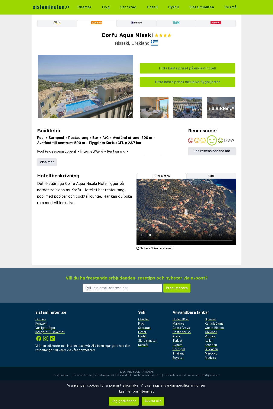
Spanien (210, 319)
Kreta (176, 336)
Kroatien (211, 345)
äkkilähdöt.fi (124, 375)
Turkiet (177, 340)
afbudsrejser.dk (104, 375)
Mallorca (178, 323)
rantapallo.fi (141, 375)
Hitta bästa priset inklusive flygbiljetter (187, 82)
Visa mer (47, 162)
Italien (209, 340)
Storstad (128, 7)
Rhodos (210, 336)
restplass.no (62, 375)
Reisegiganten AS (141, 371)
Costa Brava (181, 328)
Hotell (152, 7)
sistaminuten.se (82, 375)
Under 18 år (181, 319)
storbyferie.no (210, 375)
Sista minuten (201, 7)
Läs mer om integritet (136, 391)
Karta (211, 175)
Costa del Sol (182, 332)
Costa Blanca (214, 328)
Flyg (106, 7)
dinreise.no (191, 375)
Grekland (211, 332)
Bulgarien (211, 349)
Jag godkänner (124, 401)
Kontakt (40, 323)
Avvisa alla (152, 401)
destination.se (173, 375)
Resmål (231, 7)
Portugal (179, 349)
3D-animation (161, 176)
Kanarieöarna (214, 323)
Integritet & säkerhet (50, 332)
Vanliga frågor (45, 328)
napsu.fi (156, 375)
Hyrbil (173, 7)
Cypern (178, 345)
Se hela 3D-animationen (154, 248)
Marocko (211, 353)
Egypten (178, 357)
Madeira (210, 357)
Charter (84, 7)
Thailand (178, 353)
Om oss (40, 319)
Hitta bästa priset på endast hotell (187, 68)
